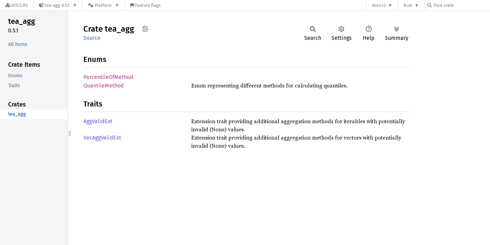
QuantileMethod (103, 85)
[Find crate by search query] (461, 5)
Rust (408, 5)
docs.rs (379, 5)
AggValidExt (97, 121)
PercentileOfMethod (108, 77)
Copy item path (145, 28)
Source (91, 38)
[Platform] (104, 5)
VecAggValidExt (102, 137)
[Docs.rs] (16, 5)
